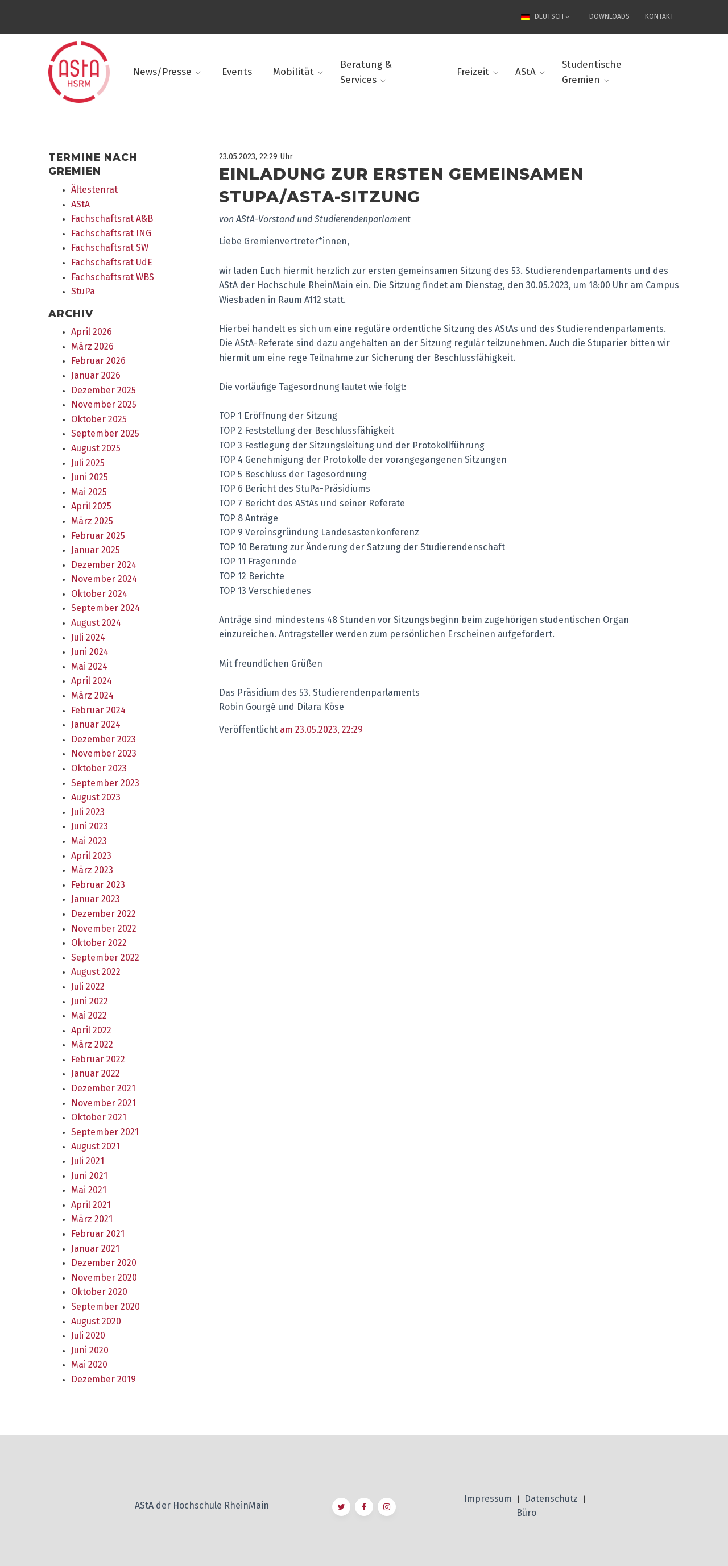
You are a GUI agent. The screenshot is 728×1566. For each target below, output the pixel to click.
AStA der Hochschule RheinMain (202, 1505)
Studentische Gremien (592, 72)
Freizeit (473, 72)
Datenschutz (552, 1498)
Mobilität (293, 72)
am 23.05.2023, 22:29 (321, 729)
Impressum (489, 1498)
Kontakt (659, 16)
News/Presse (162, 72)
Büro (526, 1512)
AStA (525, 72)
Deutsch (544, 16)
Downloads (609, 16)
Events (237, 72)
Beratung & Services (366, 72)
